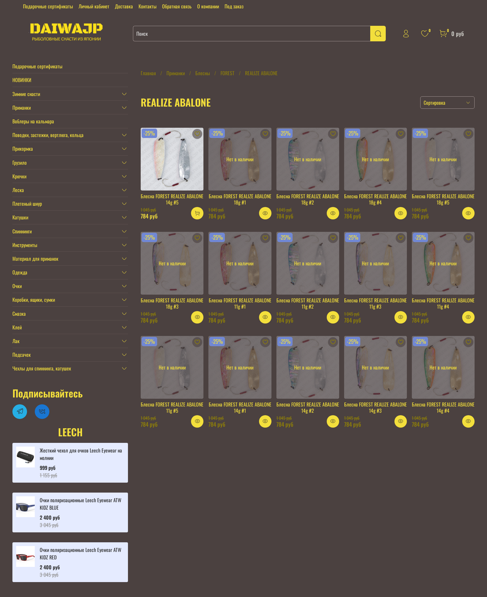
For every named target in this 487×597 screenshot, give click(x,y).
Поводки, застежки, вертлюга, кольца (48, 135)
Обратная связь (177, 6)
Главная (148, 73)
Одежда (19, 272)
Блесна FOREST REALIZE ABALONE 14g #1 (240, 407)
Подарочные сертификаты (48, 6)
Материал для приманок (35, 258)
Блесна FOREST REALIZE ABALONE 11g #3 (375, 303)
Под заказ (234, 6)
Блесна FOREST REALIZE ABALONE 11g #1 (240, 303)
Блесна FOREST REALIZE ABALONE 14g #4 (443, 407)
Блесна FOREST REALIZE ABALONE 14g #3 (375, 407)
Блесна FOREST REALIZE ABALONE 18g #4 (375, 199)
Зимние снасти (26, 94)
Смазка (19, 313)
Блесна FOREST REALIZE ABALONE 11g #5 (172, 407)
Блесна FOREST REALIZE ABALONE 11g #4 (443, 303)
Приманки (175, 73)
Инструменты (24, 245)
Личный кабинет (94, 6)
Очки (17, 286)
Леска (18, 190)
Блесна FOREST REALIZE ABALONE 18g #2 (307, 199)
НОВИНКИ (21, 80)
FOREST (227, 73)
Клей (17, 327)
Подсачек (21, 354)
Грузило (19, 162)
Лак (16, 341)
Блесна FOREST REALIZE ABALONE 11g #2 (307, 303)
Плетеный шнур (27, 203)
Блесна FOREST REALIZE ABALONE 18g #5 (443, 199)
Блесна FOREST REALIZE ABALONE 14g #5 (172, 199)
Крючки (19, 176)
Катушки (20, 217)
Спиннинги (22, 231)
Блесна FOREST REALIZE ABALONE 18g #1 (240, 199)
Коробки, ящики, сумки (33, 299)
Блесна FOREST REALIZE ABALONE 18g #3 (172, 303)
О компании (208, 6)
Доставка (124, 6)
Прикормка (22, 148)
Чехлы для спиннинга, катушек (41, 368)
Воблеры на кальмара (33, 121)
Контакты (148, 6)
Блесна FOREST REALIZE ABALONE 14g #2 (307, 407)
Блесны (202, 73)
